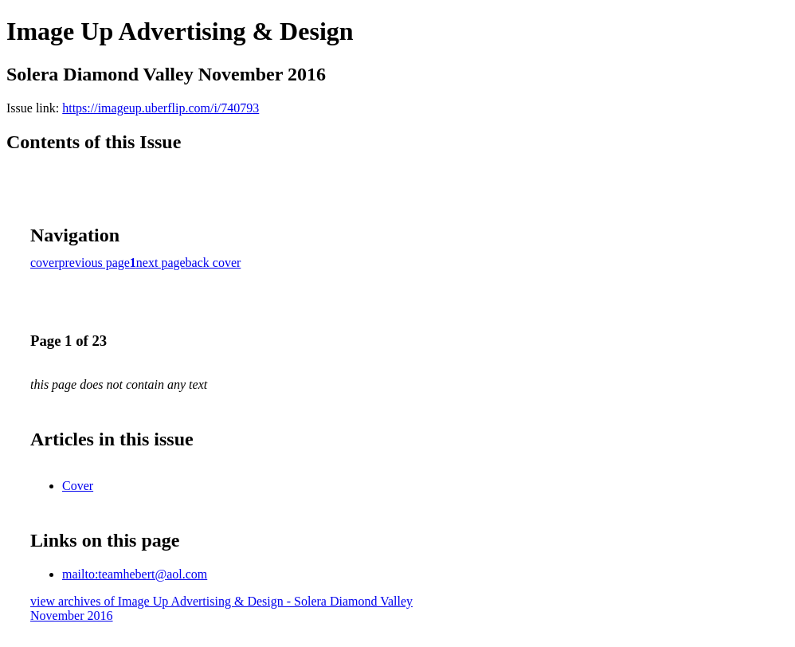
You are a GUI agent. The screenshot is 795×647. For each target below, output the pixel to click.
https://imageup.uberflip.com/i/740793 (160, 108)
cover (44, 262)
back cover (213, 262)
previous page (94, 262)
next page (161, 262)
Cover (77, 485)
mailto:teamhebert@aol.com (134, 574)
